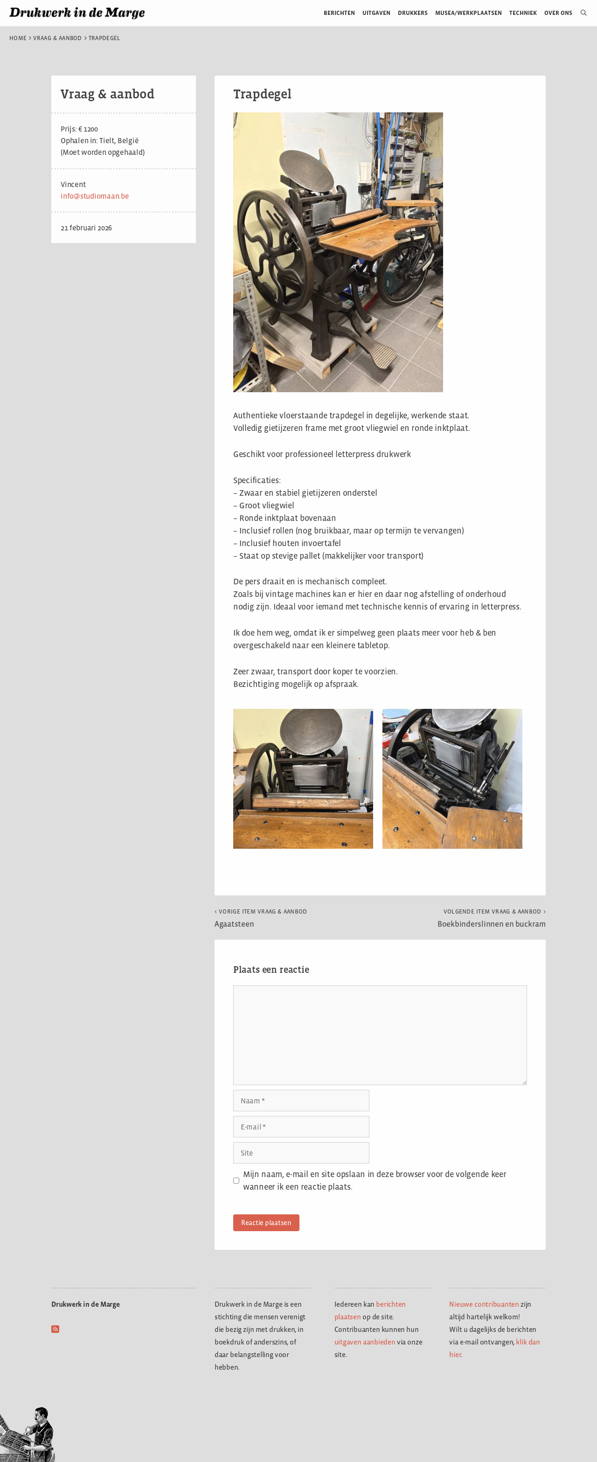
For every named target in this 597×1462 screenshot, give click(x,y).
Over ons (558, 12)
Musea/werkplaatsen (468, 12)
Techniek (523, 12)
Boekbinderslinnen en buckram (491, 918)
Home (18, 38)
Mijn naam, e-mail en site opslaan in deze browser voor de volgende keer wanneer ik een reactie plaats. (375, 1181)
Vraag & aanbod (57, 38)
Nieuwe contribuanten (484, 1304)
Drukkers (413, 12)
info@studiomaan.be (95, 196)
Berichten (339, 12)
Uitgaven (376, 12)
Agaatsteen (261, 918)
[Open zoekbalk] (580, 13)
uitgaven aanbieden (365, 1342)
